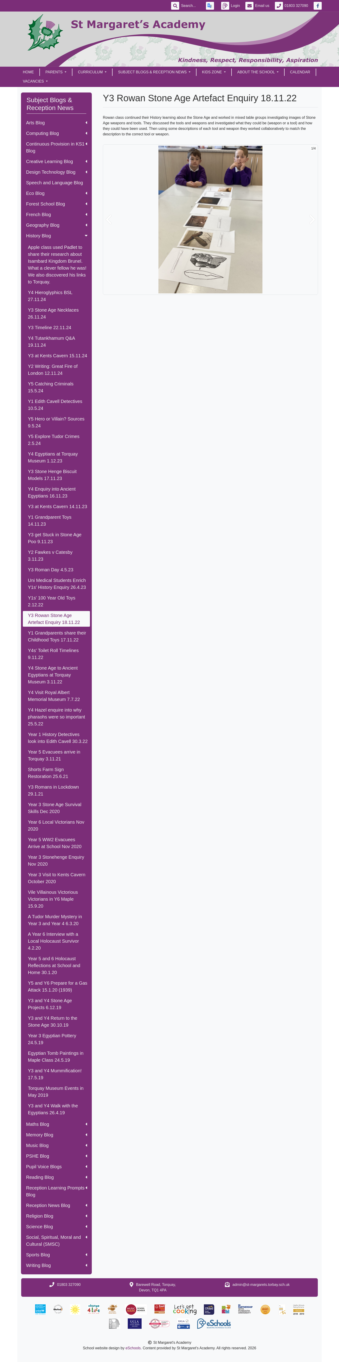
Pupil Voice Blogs (56, 1166)
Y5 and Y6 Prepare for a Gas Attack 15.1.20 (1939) (57, 986)
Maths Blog (56, 1124)
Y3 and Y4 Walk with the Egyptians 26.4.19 (53, 1109)
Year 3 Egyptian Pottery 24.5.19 (52, 1039)
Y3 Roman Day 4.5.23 (50, 569)
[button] (108, 219)
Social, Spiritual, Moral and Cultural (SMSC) (56, 1241)
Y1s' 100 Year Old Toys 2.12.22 (51, 601)
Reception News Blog (56, 1205)
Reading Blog (56, 1177)
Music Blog (56, 1145)
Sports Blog (56, 1254)
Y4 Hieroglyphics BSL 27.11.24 (50, 296)
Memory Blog (56, 1134)
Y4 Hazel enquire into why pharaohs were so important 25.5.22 (56, 716)
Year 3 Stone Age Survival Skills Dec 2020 (54, 808)
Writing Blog (56, 1265)
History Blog (57, 235)
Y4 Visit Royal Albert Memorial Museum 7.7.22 (54, 696)
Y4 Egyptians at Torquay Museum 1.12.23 (53, 457)
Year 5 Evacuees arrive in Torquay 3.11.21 (54, 755)
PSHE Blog (56, 1156)
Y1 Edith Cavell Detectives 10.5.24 (55, 405)
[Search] (190, 6)
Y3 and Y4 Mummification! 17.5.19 (55, 1074)
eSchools (133, 1348)
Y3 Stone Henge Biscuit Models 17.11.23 (52, 475)
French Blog (56, 214)
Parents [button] (54, 72)
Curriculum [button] (91, 72)
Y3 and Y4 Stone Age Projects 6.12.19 (50, 1004)
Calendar (300, 72)
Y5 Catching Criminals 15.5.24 (51, 387)
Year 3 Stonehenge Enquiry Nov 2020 (56, 861)
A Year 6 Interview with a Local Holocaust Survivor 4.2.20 (53, 941)
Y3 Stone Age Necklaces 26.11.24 (53, 313)
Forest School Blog (56, 203)
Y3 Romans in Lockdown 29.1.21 (53, 790)
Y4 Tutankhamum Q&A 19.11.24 (51, 342)
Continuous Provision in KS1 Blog (56, 147)
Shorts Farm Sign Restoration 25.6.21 (48, 773)
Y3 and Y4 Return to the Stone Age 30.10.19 (52, 1022)
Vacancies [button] (34, 81)
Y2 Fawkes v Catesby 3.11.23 (50, 556)
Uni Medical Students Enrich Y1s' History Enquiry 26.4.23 (57, 584)
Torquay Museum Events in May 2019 (55, 1092)
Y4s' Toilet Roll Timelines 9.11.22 (53, 654)
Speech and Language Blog (54, 182)
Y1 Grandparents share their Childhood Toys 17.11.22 (57, 636)
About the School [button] (256, 72)
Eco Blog (56, 193)
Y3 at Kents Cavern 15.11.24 (57, 355)
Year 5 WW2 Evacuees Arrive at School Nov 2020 (54, 843)
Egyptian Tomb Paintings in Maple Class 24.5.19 (55, 1057)
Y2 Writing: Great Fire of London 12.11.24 (52, 370)
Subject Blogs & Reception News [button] (153, 72)
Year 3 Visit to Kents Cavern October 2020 (56, 878)
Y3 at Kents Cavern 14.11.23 (57, 506)
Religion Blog (56, 1216)
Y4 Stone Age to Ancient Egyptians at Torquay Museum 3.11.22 (53, 674)
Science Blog (56, 1226)
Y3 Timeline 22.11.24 (49, 327)
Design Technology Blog (56, 172)
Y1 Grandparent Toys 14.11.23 (49, 521)
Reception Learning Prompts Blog (56, 1191)
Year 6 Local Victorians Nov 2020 (56, 826)
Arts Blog (56, 122)
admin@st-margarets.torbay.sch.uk (261, 1285)
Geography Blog (56, 225)
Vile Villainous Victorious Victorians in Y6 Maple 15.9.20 (53, 899)
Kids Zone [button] (212, 72)
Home (28, 72)
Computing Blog (56, 133)
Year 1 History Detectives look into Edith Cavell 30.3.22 (58, 738)
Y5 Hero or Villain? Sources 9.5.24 (56, 422)
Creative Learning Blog (56, 161)
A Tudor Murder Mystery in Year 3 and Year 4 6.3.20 (55, 920)
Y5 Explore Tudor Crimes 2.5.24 (53, 440)
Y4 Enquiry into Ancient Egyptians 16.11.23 (52, 492)
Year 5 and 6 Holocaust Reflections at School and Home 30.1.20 (54, 965)
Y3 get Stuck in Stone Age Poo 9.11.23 (54, 538)
